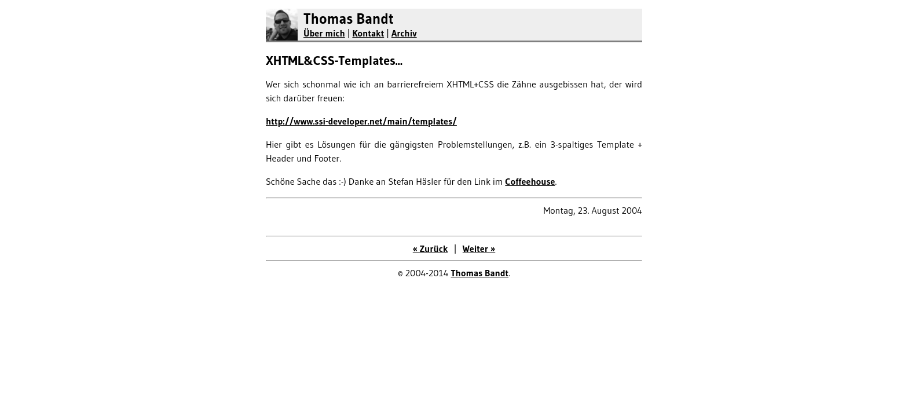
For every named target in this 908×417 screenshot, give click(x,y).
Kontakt (368, 33)
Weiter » (479, 248)
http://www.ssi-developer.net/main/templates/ (361, 121)
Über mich (324, 33)
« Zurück (430, 248)
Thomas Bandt (348, 19)
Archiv (404, 33)
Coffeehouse (530, 181)
